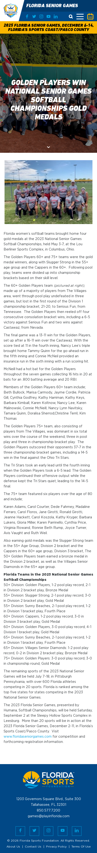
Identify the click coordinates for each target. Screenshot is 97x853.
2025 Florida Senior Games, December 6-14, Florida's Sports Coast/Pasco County (49, 27)
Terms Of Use (81, 846)
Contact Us (33, 846)
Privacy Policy (56, 846)
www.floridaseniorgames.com (28, 736)
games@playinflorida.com (49, 816)
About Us (13, 846)
